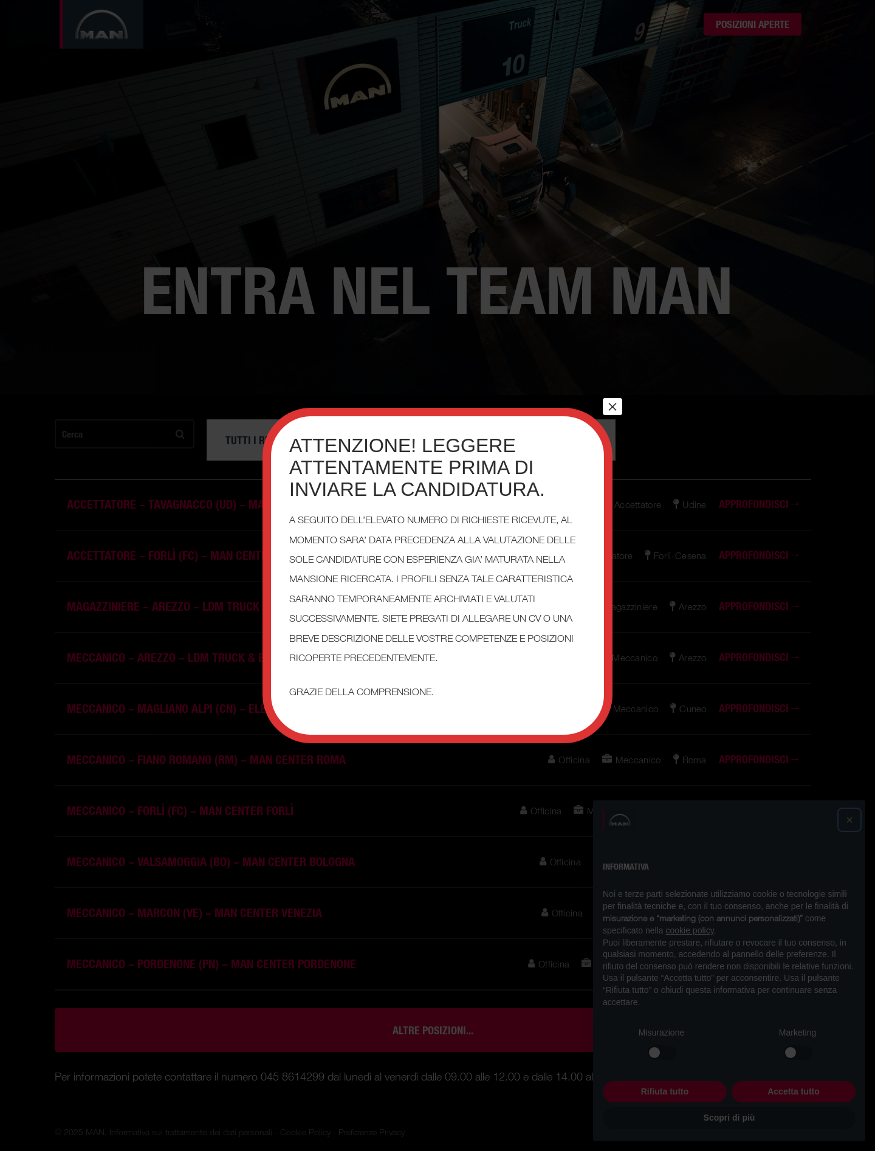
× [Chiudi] (612, 406)
